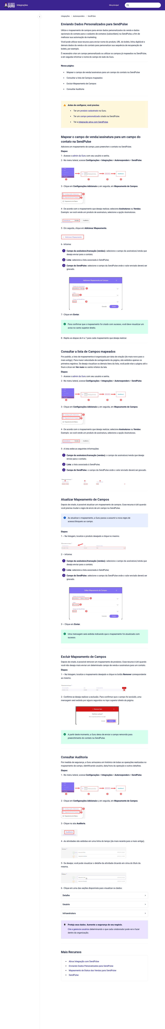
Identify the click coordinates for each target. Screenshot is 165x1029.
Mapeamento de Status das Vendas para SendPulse (92, 970)
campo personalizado (90, 116)
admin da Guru (79, 156)
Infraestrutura (104, 913)
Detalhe (104, 895)
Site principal (114, 5)
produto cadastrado (89, 111)
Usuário (104, 904)
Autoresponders (79, 16)
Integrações (22, 5)
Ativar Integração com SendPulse (84, 961)
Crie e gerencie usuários (78, 929)
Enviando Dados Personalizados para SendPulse (91, 966)
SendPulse (92, 16)
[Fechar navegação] (40, 17)
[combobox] (143, 5)
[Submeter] (128, 5)
